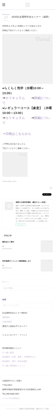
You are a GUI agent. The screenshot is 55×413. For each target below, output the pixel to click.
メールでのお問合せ (11, 399)
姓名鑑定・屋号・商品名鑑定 (14, 362)
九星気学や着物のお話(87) (9, 181)
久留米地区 (7, 322)
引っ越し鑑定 (8, 353)
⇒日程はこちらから (16, 134)
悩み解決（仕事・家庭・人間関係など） (19, 357)
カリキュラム (15, 98)
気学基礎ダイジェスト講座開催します (16, 261)
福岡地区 (6, 318)
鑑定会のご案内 (8, 242)
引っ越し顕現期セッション (13, 366)
